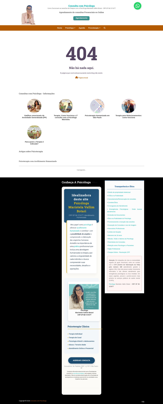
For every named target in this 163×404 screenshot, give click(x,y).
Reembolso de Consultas (116, 242)
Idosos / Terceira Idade (77, 345)
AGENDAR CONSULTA (81, 360)
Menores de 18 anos (115, 235)
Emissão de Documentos (116, 215)
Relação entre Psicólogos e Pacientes (121, 245)
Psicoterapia (93, 28)
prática (77, 246)
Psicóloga (69, 28)
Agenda (82, 28)
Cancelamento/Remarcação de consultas (122, 199)
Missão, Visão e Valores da (117, 239)
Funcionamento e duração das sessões (121, 222)
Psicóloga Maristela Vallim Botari (81, 207)
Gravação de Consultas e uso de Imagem (122, 225)
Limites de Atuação (114, 232)
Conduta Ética (113, 202)
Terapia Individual (75, 334)
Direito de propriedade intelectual (119, 192)
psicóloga (87, 225)
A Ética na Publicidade (115, 196)
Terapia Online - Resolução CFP (119, 252)
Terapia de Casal (75, 337)
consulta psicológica (78, 373)
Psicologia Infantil (75, 341)
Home (59, 28)
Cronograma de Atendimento (117, 206)
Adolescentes (89, 341)
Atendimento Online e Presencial (81, 348)
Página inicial (81, 77)
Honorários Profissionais (116, 228)
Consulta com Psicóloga (81, 5)
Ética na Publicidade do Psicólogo (119, 218)
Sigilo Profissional (114, 249)
